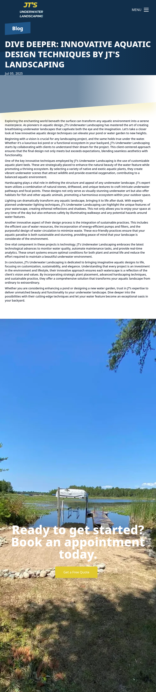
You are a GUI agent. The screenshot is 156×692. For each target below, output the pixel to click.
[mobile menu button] (146, 10)
